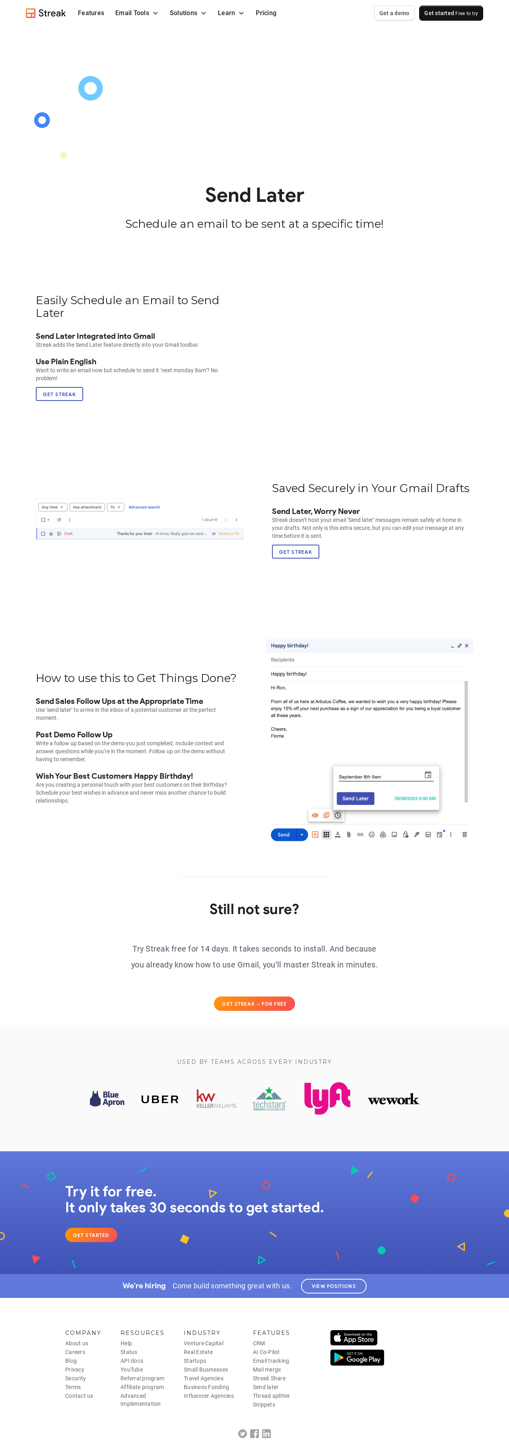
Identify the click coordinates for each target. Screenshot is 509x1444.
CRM (259, 1343)
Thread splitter (271, 1396)
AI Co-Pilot (266, 1352)
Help (126, 1343)
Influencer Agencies (209, 1396)
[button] (137, 13)
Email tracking (271, 1361)
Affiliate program (142, 1387)
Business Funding (206, 1387)
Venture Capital (203, 1343)
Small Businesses (206, 1369)
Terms (73, 1387)
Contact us (79, 1396)
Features (91, 13)
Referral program (142, 1378)
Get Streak (59, 394)
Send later (266, 1387)
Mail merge (267, 1369)
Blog (71, 1361)
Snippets (264, 1404)
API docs (131, 1361)
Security (75, 1378)
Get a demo (394, 13)
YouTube (131, 1369)
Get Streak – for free (254, 1004)
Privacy (74, 1369)
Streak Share (269, 1378)
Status (129, 1352)
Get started (451, 13)
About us (76, 1343)
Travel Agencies (203, 1378)
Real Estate (198, 1352)
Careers (75, 1352)
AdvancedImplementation (140, 1400)
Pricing (266, 13)
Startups (195, 1361)
